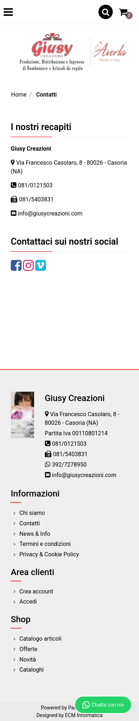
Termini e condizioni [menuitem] (45, 543)
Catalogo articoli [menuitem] (40, 638)
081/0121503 (35, 185)
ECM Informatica (84, 715)
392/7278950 (69, 464)
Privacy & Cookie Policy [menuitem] (49, 554)
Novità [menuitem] (27, 659)
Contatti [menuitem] (29, 523)
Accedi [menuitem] (28, 601)
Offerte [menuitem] (28, 649)
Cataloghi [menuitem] (31, 669)
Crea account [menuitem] (36, 591)
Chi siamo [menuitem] (32, 512)
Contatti (46, 94)
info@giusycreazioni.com (50, 213)
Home (19, 94)
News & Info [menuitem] (34, 533)
